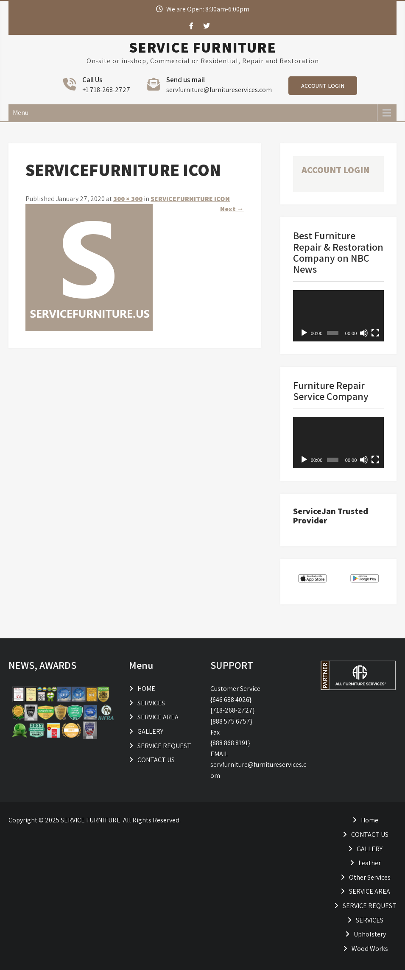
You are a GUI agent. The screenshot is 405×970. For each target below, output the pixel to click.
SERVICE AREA (158, 717)
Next (232, 208)
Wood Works (370, 948)
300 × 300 (127, 198)
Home (369, 820)
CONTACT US (156, 759)
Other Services (370, 877)
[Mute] (364, 333)
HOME (146, 688)
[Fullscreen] (375, 333)
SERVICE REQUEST (164, 745)
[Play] (304, 333)
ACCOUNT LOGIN (322, 85)
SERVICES (151, 703)
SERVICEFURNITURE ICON (190, 198)
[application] (338, 315)
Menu (20, 112)
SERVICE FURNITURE (202, 47)
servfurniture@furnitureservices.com (219, 89)
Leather (369, 862)
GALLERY (150, 731)
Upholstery (370, 934)
